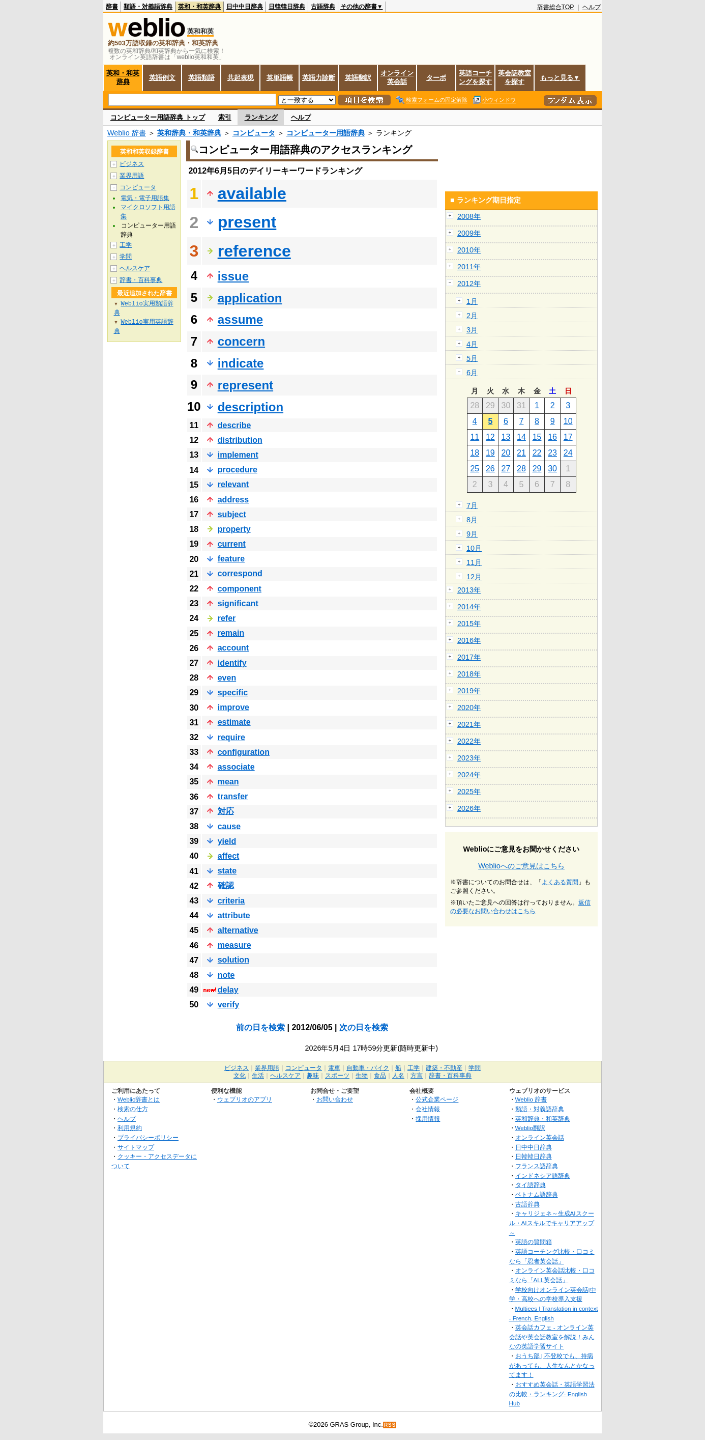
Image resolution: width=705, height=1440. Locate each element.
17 (568, 437)
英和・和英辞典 (199, 7)
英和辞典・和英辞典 (189, 133)
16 (552, 437)
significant (238, 603)
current (232, 544)
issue (233, 276)
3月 (472, 330)
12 (490, 437)
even (227, 677)
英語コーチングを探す (475, 77)
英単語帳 (280, 77)
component (239, 588)
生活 (258, 1075)
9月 (472, 534)
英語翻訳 (358, 77)
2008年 (469, 216)
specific (233, 692)
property (234, 529)
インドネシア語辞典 (542, 1175)
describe (234, 425)
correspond (240, 573)
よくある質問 (560, 882)
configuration (244, 752)
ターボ (436, 77)
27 (506, 468)
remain (231, 633)
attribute (234, 915)
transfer (233, 796)
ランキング (261, 117)
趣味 (313, 1075)
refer (227, 618)
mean (228, 781)
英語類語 (201, 77)
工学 (126, 244)
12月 (474, 577)
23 (552, 452)
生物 (362, 1075)
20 (506, 452)
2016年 (469, 640)
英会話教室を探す (514, 77)
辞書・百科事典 (141, 280)
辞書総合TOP (555, 7)
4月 (472, 344)
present (247, 222)
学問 (126, 256)
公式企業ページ (437, 1099)
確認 (226, 885)
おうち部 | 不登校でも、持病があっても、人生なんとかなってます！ (552, 1365)
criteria (231, 900)
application (250, 298)
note (226, 975)
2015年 (469, 623)
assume (240, 319)
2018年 (469, 674)
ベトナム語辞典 (536, 1194)
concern (241, 341)
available (252, 193)
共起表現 (240, 77)
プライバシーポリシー (148, 1137)
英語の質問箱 (533, 1241)
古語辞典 (323, 7)
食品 (380, 1075)
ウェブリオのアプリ (244, 1099)
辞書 (112, 7)
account (233, 647)
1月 (472, 301)
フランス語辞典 (536, 1166)
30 (552, 468)
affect (229, 856)
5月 (472, 358)
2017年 (469, 657)
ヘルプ (591, 7)
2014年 (469, 607)
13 (506, 437)
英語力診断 (318, 77)
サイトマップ (136, 1147)
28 (521, 468)
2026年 (469, 808)
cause (229, 826)
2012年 (469, 283)
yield (227, 841)
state (227, 870)
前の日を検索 (260, 1027)
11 (474, 437)
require (231, 737)
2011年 (469, 267)
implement (238, 454)
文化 (239, 1075)
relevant (233, 484)
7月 (472, 505)
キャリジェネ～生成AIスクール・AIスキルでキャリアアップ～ (551, 1222)
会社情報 (428, 1109)
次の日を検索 (363, 1027)
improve (233, 707)
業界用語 (132, 175)
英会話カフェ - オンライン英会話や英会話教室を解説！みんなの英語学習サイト (552, 1336)
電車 (334, 1068)
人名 (398, 1075)
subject (232, 514)
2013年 (469, 590)
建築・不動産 (444, 1068)
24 (568, 452)
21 (521, 452)
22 (537, 452)
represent (245, 385)
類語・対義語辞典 (148, 7)
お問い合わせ (334, 1099)
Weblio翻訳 (530, 1127)
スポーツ (337, 1075)
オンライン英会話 (397, 77)
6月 (472, 373)
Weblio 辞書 (126, 133)
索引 (224, 117)
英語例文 (162, 77)
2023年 (469, 758)
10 (568, 421)
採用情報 (428, 1118)
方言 (416, 1075)
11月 (474, 562)
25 (474, 468)
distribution (240, 440)
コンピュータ (253, 133)
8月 (472, 520)
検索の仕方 (133, 1109)
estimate (234, 722)
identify (232, 663)
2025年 (469, 791)
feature (231, 558)
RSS (390, 1425)
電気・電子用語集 (145, 198)
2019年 (469, 691)
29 (537, 468)
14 (521, 437)
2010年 (469, 250)
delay (228, 989)
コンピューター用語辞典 (325, 133)
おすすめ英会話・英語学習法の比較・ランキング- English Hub (552, 1393)
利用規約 (130, 1127)
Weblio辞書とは (139, 1099)
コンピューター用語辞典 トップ (157, 117)
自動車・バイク (367, 1068)
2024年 (469, 775)
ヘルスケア (135, 268)
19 (490, 452)
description (250, 407)
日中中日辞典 (244, 7)
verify (229, 1004)
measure (234, 945)
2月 (472, 316)
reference (254, 251)
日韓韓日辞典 (287, 7)
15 (537, 437)
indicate (241, 363)
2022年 (469, 741)
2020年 (469, 707)
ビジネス (132, 163)
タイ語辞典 (530, 1184)
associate (236, 767)
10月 (474, 548)
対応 (226, 811)
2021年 (469, 724)
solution (233, 959)
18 (474, 452)
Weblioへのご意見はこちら (521, 866)
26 (490, 468)
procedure (237, 469)
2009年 (469, 233)
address (233, 499)
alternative (238, 930)
